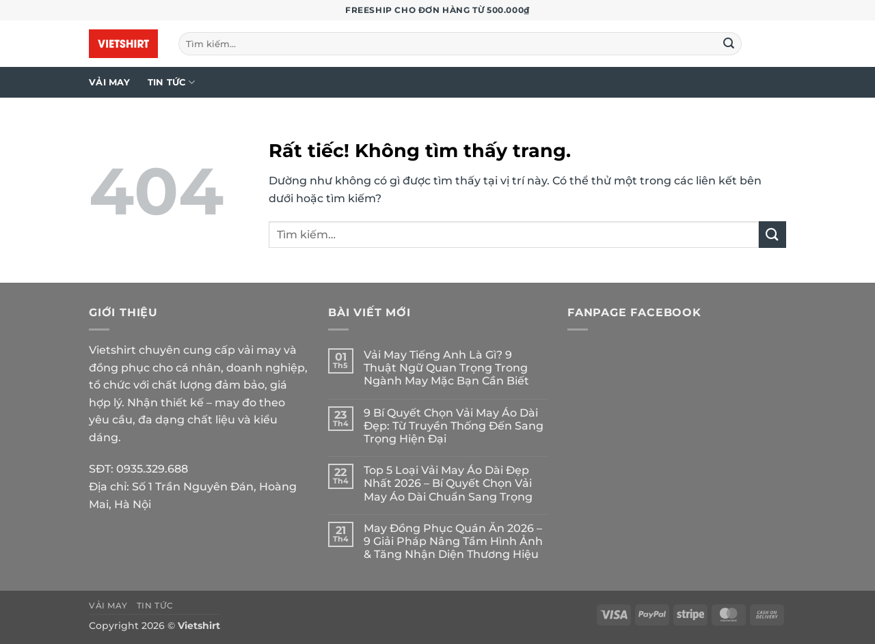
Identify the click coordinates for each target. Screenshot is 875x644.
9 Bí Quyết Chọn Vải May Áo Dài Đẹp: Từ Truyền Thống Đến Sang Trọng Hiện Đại (453, 425)
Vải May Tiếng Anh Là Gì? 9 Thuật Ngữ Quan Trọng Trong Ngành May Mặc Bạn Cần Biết (446, 367)
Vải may (109, 82)
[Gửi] (729, 43)
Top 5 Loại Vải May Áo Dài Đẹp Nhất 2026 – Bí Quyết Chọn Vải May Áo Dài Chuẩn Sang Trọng (448, 483)
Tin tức (171, 82)
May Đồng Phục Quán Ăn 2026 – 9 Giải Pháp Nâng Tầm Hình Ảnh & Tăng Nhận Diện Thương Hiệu (453, 541)
